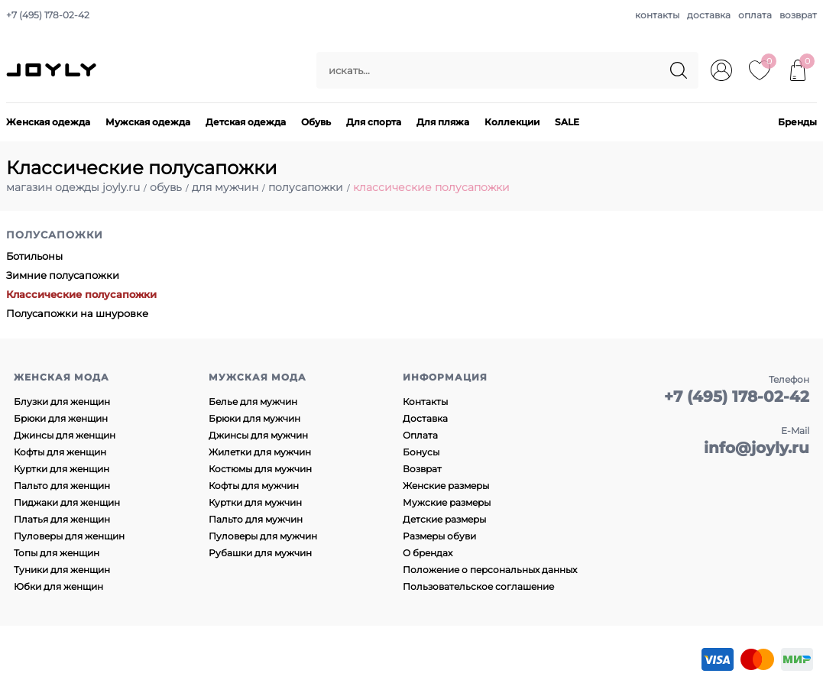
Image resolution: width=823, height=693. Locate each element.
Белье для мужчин (253, 401)
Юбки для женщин (58, 586)
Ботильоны (34, 256)
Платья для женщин (62, 519)
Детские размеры (444, 519)
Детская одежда (246, 122)
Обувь (316, 122)
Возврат (422, 468)
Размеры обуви (439, 536)
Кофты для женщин (60, 452)
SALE (567, 122)
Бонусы (421, 452)
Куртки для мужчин (255, 502)
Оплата (420, 435)
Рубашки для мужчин (260, 553)
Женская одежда (48, 122)
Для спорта (373, 122)
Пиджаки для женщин (67, 502)
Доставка (425, 418)
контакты (657, 15)
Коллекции (511, 122)
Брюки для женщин (61, 418)
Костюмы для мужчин (260, 468)
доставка (709, 15)
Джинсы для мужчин (258, 435)
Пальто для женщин (62, 485)
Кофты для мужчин (254, 485)
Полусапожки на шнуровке (77, 313)
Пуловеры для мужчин (263, 536)
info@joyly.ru (756, 448)
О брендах (427, 553)
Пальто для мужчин (256, 519)
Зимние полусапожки (62, 275)
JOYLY (52, 70)
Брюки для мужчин (254, 418)
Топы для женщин (56, 553)
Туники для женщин (62, 569)
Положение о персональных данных (490, 569)
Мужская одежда (147, 122)
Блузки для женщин (62, 401)
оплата (755, 15)
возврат (798, 15)
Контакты (425, 401)
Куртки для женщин (61, 468)
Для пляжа (442, 122)
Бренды (797, 122)
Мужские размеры (447, 502)
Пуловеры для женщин (69, 536)
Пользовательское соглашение (478, 586)
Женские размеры (446, 485)
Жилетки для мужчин (260, 452)
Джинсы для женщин (64, 435)
